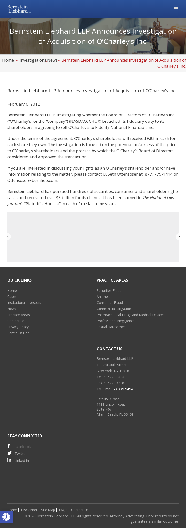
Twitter (17, 453)
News (52, 60)
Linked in (18, 460)
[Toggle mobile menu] (176, 7)
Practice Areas (18, 314)
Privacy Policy (18, 327)
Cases (12, 296)
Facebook (19, 446)
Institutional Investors (24, 302)
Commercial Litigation (114, 308)
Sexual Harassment (112, 327)
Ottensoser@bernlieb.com (32, 180)
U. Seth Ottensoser (120, 174)
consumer (124, 191)
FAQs (63, 509)
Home (8, 60)
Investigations (33, 60)
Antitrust (103, 296)
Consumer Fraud (110, 302)
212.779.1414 (113, 376)
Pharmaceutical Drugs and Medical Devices (130, 314)
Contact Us (16, 320)
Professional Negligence (116, 320)
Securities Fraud (109, 290)
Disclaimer (29, 509)
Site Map (48, 509)
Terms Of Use (18, 333)
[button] (6, 517)
